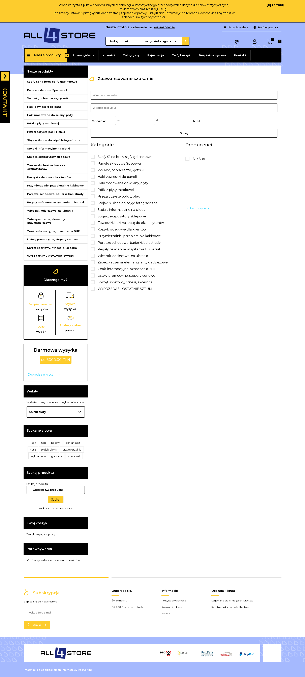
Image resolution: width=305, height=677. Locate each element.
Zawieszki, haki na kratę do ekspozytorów (46, 167)
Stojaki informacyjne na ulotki (48, 148)
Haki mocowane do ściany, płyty (50, 115)
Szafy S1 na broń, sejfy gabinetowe (52, 81)
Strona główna (83, 55)
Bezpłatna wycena (212, 55)
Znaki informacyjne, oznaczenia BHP (53, 231)
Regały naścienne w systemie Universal (55, 202)
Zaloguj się (131, 55)
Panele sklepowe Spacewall (47, 90)
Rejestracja (155, 55)
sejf (33, 442)
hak (43, 442)
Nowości (108, 55)
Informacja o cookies (38, 669)
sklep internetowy (65, 669)
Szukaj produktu (40, 473)
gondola (56, 456)
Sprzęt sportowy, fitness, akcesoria (52, 247)
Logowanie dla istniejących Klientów (232, 600)
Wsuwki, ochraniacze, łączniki (48, 98)
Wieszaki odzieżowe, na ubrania (50, 210)
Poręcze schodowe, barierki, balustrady (55, 194)
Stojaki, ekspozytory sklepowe (48, 156)
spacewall (74, 456)
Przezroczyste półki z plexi (46, 131)
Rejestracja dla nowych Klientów (230, 606)
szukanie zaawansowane (55, 508)
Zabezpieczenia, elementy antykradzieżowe (46, 220)
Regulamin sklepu (172, 606)
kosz (33, 449)
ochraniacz (72, 442)
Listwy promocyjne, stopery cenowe (53, 239)
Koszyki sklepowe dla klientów (49, 177)
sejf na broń (38, 456)
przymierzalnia (72, 449)
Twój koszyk (181, 55)
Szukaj (55, 499)
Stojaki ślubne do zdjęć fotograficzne (53, 140)
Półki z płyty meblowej (43, 123)
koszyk (55, 442)
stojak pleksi (49, 449)
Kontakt (240, 55)
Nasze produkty (44, 55)
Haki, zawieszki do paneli (45, 106)
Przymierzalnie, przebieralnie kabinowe (55, 185)
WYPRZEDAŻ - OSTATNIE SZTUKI (50, 256)
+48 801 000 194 (164, 27)
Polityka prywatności (150, 17)
